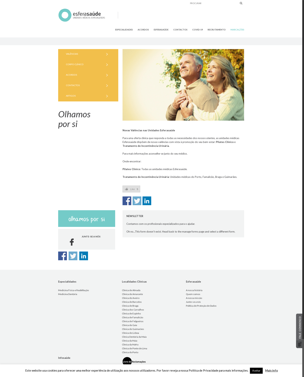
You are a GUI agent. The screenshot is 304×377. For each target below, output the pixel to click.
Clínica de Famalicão (132, 317)
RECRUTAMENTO (217, 29)
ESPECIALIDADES (124, 29)
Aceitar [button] (256, 370)
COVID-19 (197, 29)
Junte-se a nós (193, 301)
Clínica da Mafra (130, 344)
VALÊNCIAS (72, 53)
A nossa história (194, 290)
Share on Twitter (137, 200)
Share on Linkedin (146, 200)
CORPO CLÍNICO (75, 64)
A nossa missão (194, 298)
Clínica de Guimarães (133, 329)
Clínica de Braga (130, 305)
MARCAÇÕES (237, 29)
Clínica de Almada (131, 290)
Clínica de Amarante (132, 294)
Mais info (271, 370)
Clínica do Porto (130, 352)
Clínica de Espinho (131, 313)
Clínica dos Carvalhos (133, 309)
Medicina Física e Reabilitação (73, 290)
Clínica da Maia (129, 340)
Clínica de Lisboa (130, 332)
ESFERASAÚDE (161, 29)
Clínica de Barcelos (132, 301)
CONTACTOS (180, 29)
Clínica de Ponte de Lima (134, 348)
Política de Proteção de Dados (201, 305)
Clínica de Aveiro (130, 298)
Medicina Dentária (67, 294)
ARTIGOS (71, 95)
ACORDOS (143, 29)
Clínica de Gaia (129, 325)
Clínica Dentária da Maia (134, 336)
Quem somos (193, 294)
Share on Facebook (127, 200)
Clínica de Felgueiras (132, 321)
